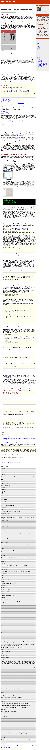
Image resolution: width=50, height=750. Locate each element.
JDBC (42, 23)
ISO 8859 (21, 141)
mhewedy (2, 497)
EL (39, 21)
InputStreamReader (21, 229)
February (39, 66)
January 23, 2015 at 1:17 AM (5, 649)
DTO (39, 20)
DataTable (38, 19)
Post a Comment (3, 743)
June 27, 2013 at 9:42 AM (4, 567)
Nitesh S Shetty (4, 542)
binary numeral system (23, 16)
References (4, 434)
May (39, 62)
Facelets (46, 21)
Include (46, 22)
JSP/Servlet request (6, 377)
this (26, 277)
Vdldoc (38, 35)
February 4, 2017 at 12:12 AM (5, 699)
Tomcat (16, 462)
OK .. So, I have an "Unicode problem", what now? (14, 154)
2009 (38, 59)
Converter (46, 18)
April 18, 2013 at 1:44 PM (4, 559)
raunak (2, 587)
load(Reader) (5, 229)
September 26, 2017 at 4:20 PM (5, 719)
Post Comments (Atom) (9, 747)
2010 (38, 58)
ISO (19, 140)
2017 (38, 50)
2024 (38, 43)
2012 (38, 56)
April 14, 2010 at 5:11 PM (4, 501)
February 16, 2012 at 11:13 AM (5, 540)
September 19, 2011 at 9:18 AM (5, 526)
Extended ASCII (17, 137)
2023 (38, 44)
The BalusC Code (9, 2)
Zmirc (2, 619)
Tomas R (2, 468)
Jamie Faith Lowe (4, 569)
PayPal (42, 12)
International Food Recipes (6, 729)
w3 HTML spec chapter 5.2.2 (30, 350)
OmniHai (45, 26)
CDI (39, 17)
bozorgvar (3, 575)
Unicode (11, 148)
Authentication (46, 16)
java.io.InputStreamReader (8, 407)
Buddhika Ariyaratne (4, 651)
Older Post (34, 745)
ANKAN (2, 593)
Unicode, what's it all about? (8, 127)
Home (18, 745)
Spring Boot (45, 31)
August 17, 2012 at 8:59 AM (5, 546)
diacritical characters (29, 138)
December (40, 60)
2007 (38, 69)
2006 (38, 70)
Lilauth (2, 737)
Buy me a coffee (43, 11)
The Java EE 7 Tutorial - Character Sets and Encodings (11, 442)
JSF (47, 23)
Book (37, 17)
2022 (38, 45)
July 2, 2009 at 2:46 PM (4, 487)
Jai (1, 503)
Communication (43, 17)
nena (2, 638)
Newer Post (3, 745)
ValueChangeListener (46, 34)
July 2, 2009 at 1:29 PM (4, 481)
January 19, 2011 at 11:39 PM (5, 513)
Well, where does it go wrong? (9, 53)
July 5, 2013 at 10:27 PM (4, 573)
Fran (2, 548)
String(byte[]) (20, 418)
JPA (44, 23)
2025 (38, 42)
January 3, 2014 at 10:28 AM (5, 591)
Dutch (42, 20)
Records (47, 29)
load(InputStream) (22, 219)
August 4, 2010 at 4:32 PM (4, 507)
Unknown (2, 561)
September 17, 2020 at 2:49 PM (5, 735)
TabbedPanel (45, 32)
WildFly (45, 36)
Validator (40, 34)
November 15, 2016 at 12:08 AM (5, 690)
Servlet (13, 462)
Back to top (2, 50)
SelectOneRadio (45, 30)
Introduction (4, 14)
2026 (38, 41)
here (28, 148)
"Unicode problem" (21, 103)
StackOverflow (40, 32)
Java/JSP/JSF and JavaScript (42, 63)
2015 (38, 52)
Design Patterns (43, 19)
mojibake (2, 61)
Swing (25, 214)
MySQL (10, 462)
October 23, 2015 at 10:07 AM (5, 676)
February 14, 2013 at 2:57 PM (5, 553)
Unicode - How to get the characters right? (42, 65)
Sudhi (2, 474)
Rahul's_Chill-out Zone (5, 657)
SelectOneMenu (40, 30)
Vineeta (2, 489)
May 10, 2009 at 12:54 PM (4, 472)
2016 (38, 51)
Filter (6, 462)
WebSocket (46, 35)
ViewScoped (42, 35)
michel (2, 515)
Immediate (43, 22)
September (40, 61)
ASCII (32, 128)
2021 (38, 46)
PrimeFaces (39, 29)
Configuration (43, 18)
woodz (2, 701)
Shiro (42, 31)
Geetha (2, 555)
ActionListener (39, 16)
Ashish (2, 522)
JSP (8, 462)
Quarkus (42, 29)
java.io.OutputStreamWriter (19, 407)
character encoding (24, 24)
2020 (38, 47)
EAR (44, 20)
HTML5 (39, 22)
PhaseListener (40, 28)
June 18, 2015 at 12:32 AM (4, 670)
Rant (44, 29)
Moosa (2, 677)
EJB (37, 21)
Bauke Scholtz (3, 483)
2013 (38, 55)
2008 (38, 68)
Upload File (43, 33)
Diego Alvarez (3, 509)
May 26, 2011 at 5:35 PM (4, 520)
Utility (38, 34)
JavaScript (39, 23)
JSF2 (39, 24)
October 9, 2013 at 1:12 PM (5, 579)
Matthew (2, 607)
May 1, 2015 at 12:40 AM (4, 655)
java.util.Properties (7, 220)
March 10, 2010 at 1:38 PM (4, 495)
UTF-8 (14, 156)
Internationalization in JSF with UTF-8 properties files (11, 257)
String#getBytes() (12, 418)
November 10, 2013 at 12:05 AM (5, 585)
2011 (38, 57)
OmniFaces (41, 26)
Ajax (43, 16)
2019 (38, 48)
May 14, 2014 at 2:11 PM (4, 606)
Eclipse (4, 462)
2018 (38, 49)
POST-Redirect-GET (45, 28)
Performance (44, 27)
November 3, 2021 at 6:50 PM (5, 741)
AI (41, 16)
